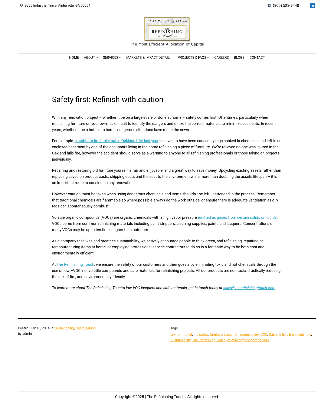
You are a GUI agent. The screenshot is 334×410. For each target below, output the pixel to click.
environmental (181, 335)
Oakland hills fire (281, 335)
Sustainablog (86, 328)
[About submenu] (97, 58)
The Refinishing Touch (75, 264)
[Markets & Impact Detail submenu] (171, 58)
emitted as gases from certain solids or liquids (237, 217)
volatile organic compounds (248, 340)
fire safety (201, 335)
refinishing (303, 335)
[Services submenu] (120, 58)
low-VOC (260, 335)
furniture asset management (231, 335)
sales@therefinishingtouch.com (249, 288)
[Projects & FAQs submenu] (208, 58)
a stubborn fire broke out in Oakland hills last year (116, 141)
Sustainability (64, 328)
